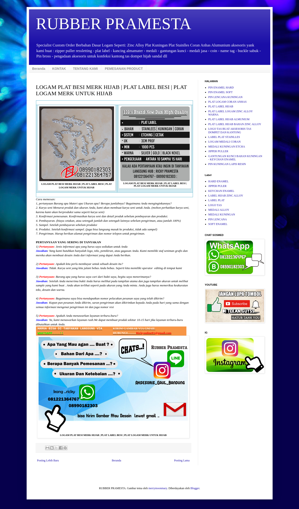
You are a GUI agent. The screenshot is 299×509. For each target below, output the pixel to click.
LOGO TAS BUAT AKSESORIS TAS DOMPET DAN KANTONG (229, 130)
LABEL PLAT (216, 200)
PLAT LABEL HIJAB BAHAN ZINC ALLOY (234, 124)
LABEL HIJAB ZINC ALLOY (225, 195)
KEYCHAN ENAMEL (221, 191)
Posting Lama (181, 460)
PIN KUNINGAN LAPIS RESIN (227, 164)
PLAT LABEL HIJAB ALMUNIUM (228, 119)
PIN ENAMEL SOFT (220, 92)
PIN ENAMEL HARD (221, 87)
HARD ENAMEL (218, 181)
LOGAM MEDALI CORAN (224, 141)
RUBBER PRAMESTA (113, 24)
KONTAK (59, 68)
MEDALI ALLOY (218, 209)
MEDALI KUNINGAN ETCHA (226, 146)
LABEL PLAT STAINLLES (224, 137)
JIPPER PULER (217, 186)
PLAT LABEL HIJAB (220, 106)
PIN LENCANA (217, 219)
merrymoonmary (157, 488)
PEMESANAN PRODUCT (124, 68)
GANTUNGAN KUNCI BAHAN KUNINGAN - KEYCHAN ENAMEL (235, 157)
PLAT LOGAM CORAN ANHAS (227, 101)
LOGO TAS (215, 205)
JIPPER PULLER (218, 151)
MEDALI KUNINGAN (221, 214)
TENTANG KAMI (85, 68)
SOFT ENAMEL (218, 224)
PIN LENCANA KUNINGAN (225, 97)
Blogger (194, 488)
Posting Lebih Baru (48, 460)
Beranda (38, 68)
